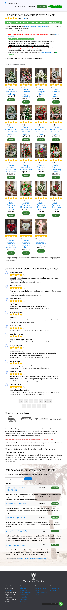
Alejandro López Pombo (16, 517)
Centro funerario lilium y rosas (26, 204)
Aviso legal (23, 588)
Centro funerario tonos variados (26, 92)
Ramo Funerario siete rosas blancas (41, 206)
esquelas (20, 558)
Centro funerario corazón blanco (26, 243)
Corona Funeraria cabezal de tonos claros (11, 168)
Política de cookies (25, 590)
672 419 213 (54, 22)
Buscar (28, 479)
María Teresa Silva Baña (16, 531)
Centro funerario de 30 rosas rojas (26, 167)
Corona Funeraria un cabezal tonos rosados (56, 130)
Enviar (11, 99)
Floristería (42, 6)
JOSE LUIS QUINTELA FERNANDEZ (15, 488)
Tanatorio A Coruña (13, 3)
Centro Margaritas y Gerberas (11, 91)
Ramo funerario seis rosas (41, 167)
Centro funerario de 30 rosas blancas (26, 130)
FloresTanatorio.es (10, 590)
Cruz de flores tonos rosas (41, 242)
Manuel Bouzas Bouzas (16, 545)
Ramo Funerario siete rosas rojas (56, 206)
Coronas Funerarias (30, 26)
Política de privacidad (26, 592)
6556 (25, 18)
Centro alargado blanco (41, 91)
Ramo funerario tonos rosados (11, 206)
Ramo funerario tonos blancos (56, 92)
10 (29, 406)
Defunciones (31, 6)
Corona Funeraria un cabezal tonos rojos (41, 130)
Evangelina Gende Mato (16, 503)
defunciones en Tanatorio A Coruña (35, 558)
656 (39, 406)
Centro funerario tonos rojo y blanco (56, 168)
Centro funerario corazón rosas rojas (11, 243)
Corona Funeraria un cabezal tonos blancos (11, 130)
